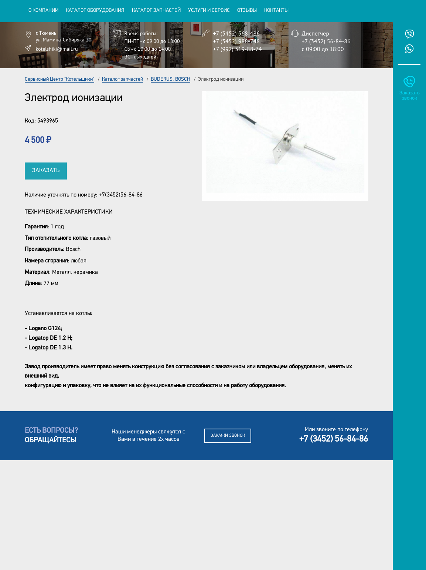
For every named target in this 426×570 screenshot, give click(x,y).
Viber (409, 34)
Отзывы (247, 10)
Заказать (45, 171)
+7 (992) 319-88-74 (237, 49)
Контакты (276, 10)
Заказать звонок (409, 95)
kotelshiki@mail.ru (57, 49)
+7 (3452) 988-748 (236, 41)
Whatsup (409, 48)
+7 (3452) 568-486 (236, 33)
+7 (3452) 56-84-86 (326, 41)
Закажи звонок (228, 435)
